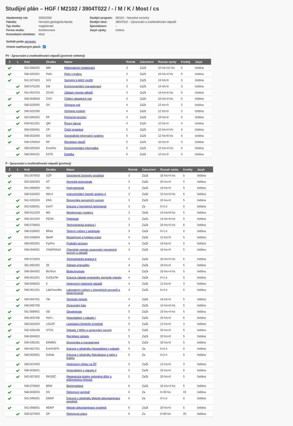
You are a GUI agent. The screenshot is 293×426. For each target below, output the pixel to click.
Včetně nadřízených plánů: (23, 46)
